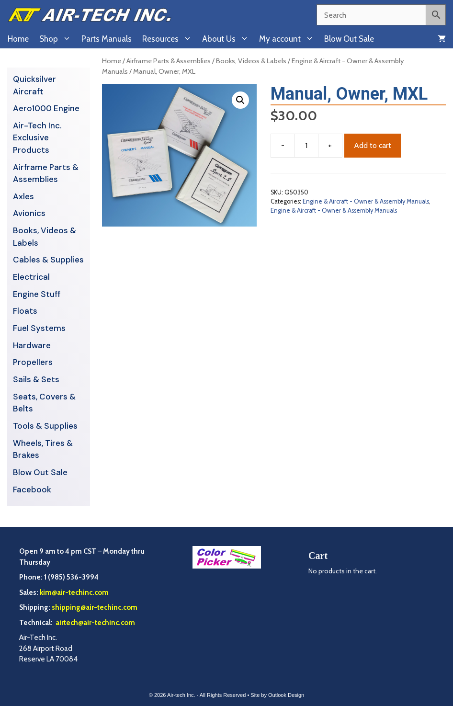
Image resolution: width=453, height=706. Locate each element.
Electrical (31, 277)
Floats (25, 311)
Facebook (32, 489)
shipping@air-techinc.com (94, 607)
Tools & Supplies (45, 426)
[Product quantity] (306, 146)
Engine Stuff (36, 294)
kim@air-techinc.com (74, 592)
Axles (23, 196)
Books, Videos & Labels (251, 61)
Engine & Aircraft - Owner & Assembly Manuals (366, 201)
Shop (57, 38)
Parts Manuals (106, 39)
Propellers (33, 362)
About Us (228, 38)
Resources (169, 38)
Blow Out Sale (349, 39)
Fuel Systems (39, 328)
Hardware (32, 345)
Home (18, 39)
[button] (240, 100)
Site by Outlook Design (277, 695)
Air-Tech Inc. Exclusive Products (37, 137)
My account (289, 38)
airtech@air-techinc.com (94, 622)
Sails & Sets (36, 379)
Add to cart (372, 145)
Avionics (29, 213)
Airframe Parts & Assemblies (168, 61)
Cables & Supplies (48, 259)
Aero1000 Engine (46, 108)
